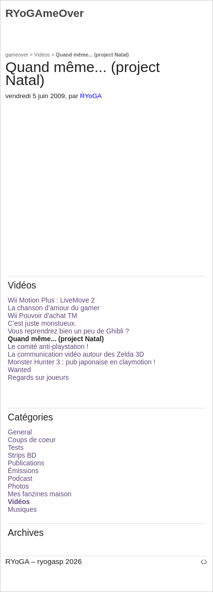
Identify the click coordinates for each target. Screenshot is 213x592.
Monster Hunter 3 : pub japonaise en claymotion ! (81, 362)
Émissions (23, 471)
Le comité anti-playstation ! (48, 346)
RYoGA (91, 96)
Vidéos (42, 55)
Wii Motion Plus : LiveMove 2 (51, 300)
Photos (18, 486)
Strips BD (22, 455)
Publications (26, 463)
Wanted (19, 370)
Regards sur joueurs (38, 377)
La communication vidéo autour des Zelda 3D (76, 354)
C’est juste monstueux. (42, 323)
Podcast (20, 478)
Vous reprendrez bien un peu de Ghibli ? (68, 331)
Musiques (22, 509)
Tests (16, 447)
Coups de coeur (32, 440)
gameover (16, 55)
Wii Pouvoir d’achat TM (42, 315)
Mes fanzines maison (40, 494)
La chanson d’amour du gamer (54, 308)
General (20, 432)
